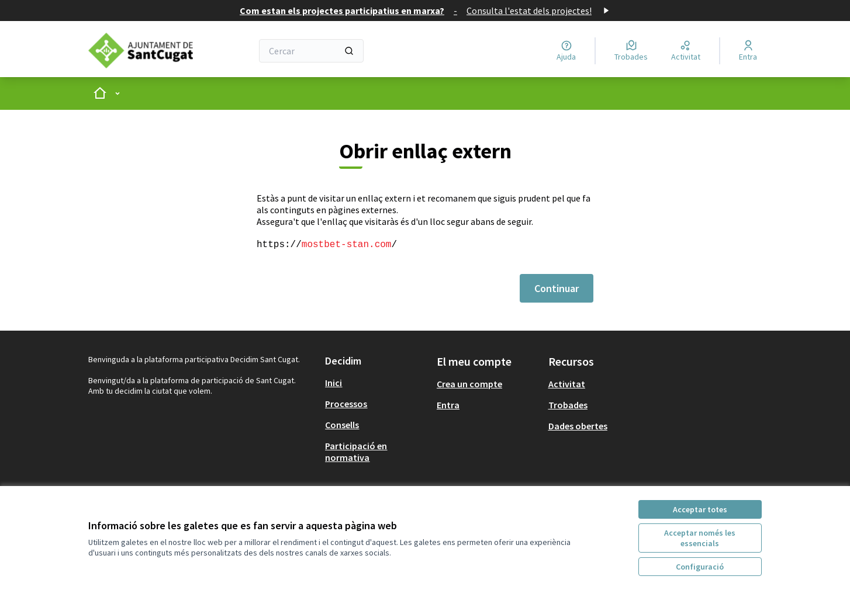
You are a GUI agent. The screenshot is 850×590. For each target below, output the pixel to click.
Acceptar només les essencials (699, 538)
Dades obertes (577, 426)
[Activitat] (685, 50)
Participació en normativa (356, 451)
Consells (342, 425)
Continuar (556, 288)
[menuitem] (376, 382)
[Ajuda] (566, 50)
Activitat (566, 384)
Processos (346, 403)
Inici (333, 382)
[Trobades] (631, 50)
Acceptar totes (700, 509)
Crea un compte (469, 384)
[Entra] (748, 50)
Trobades (568, 405)
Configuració (700, 566)
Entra (448, 405)
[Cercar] (311, 51)
